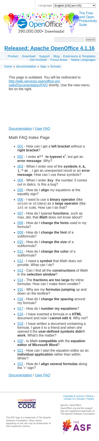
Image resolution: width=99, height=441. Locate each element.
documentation (26, 66)
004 (20, 182)
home (8, 66)
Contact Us (69, 402)
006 (20, 201)
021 (20, 354)
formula (55, 66)
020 (20, 344)
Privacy (89, 399)
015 (20, 293)
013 (20, 274)
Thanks (90, 402)
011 (20, 255)
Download (28, 56)
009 (20, 235)
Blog (56, 56)
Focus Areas (58, 59)
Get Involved (38, 59)
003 (20, 167)
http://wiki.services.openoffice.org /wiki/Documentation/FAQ (34, 83)
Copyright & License (73, 399)
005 (20, 192)
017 (20, 312)
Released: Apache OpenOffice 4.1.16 (49, 48)
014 (20, 283)
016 (20, 302)
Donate (80, 402)
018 (20, 317)
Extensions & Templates (79, 56)
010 (20, 245)
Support (44, 56)
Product (13, 56)
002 (20, 157)
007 (20, 216)
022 (20, 367)
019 (20, 327)
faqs (43, 66)
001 (20, 146)
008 (20, 226)
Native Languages (83, 59)
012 (20, 264)
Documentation (20, 128)
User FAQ (42, 128)
